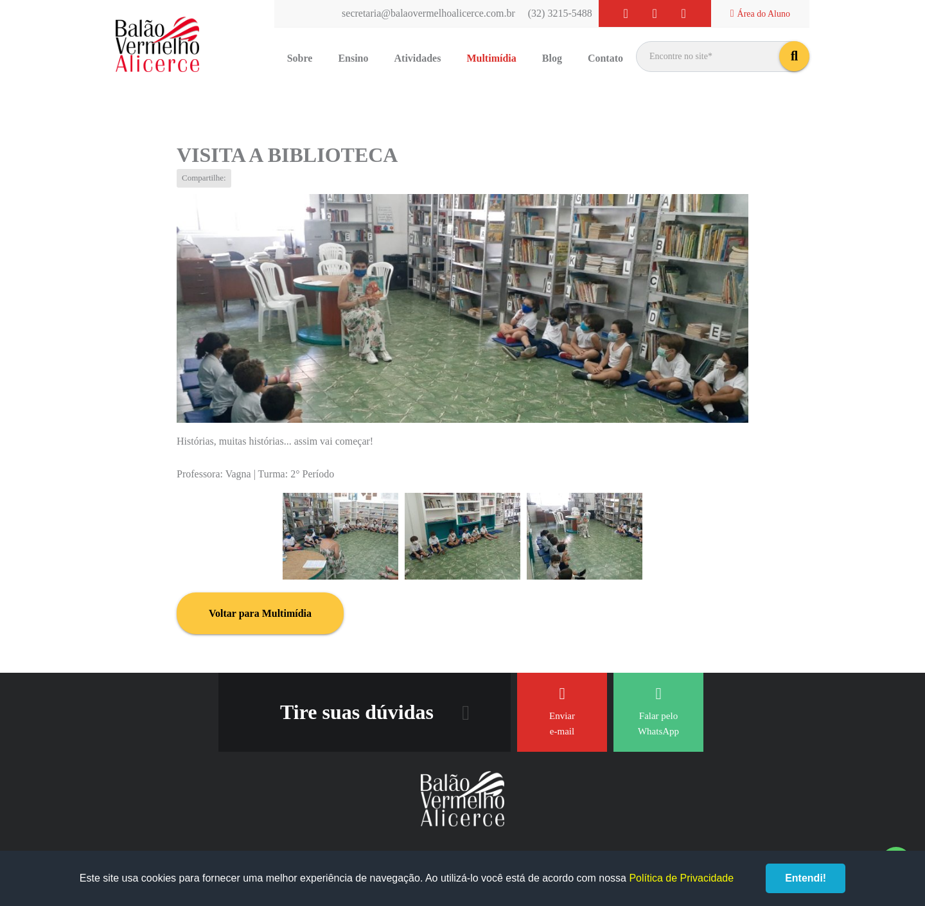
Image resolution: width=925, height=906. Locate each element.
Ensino (353, 58)
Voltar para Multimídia (260, 613)
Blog (552, 58)
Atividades (417, 58)
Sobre (300, 58)
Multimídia (491, 58)
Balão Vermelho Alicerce (157, 45)
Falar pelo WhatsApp (658, 711)
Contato (605, 58)
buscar (794, 56)
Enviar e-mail (562, 711)
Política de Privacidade (681, 878)
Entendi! (805, 878)
